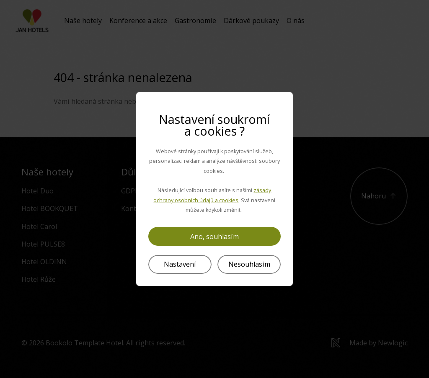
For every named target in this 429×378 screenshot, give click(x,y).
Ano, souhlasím (214, 236)
